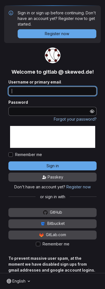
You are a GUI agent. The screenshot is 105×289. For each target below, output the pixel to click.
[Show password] (92, 111)
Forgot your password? (75, 119)
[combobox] (18, 281)
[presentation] (52, 137)
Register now (78, 186)
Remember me (28, 154)
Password (18, 102)
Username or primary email (34, 82)
